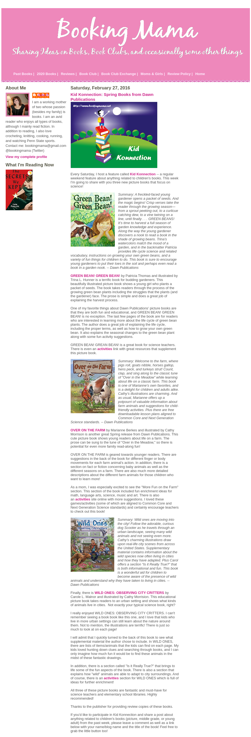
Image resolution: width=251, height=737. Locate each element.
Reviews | (69, 74)
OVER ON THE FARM (88, 430)
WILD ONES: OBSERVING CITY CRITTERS (129, 593)
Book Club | (89, 74)
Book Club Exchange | (119, 74)
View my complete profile (26, 157)
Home (200, 74)
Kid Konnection (143, 174)
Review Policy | (180, 74)
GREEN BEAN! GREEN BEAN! (95, 276)
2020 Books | (47, 74)
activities (104, 349)
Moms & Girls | (153, 74)
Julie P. (43, 95)
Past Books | (24, 74)
